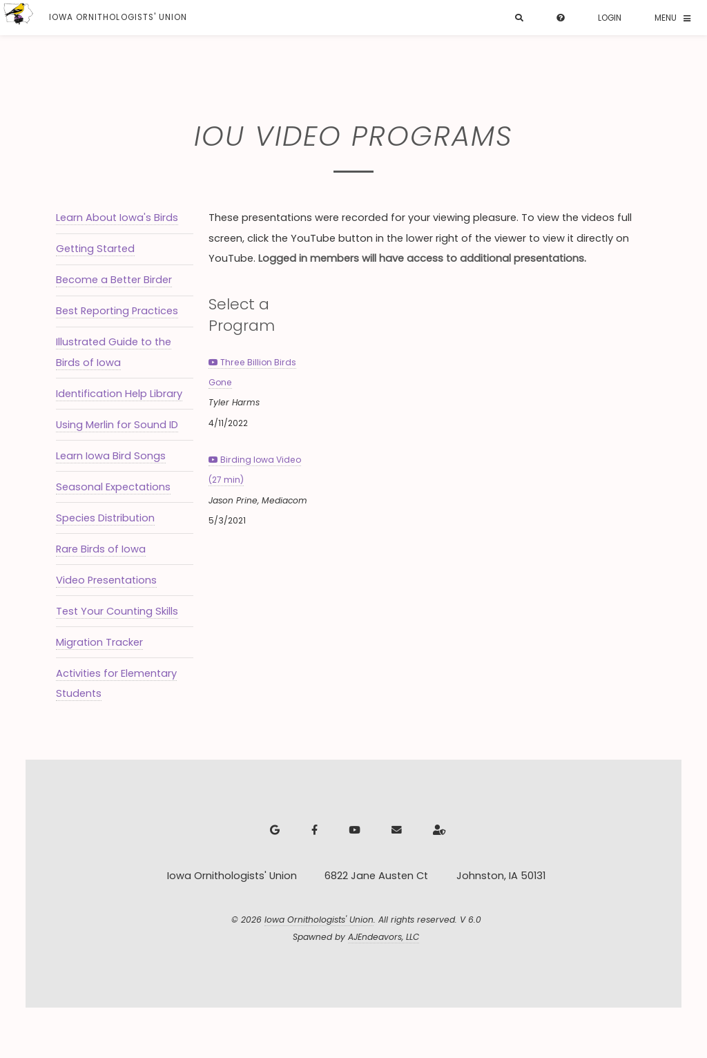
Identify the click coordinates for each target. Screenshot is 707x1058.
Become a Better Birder (114, 280)
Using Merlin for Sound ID (117, 425)
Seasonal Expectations (113, 487)
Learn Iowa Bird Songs (111, 456)
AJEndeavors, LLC (383, 937)
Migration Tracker (99, 642)
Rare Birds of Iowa (101, 549)
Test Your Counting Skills (117, 611)
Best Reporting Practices (117, 311)
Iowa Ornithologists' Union (319, 919)
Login (609, 17)
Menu (666, 17)
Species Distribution (105, 518)
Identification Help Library (119, 394)
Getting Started (95, 249)
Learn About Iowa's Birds (117, 217)
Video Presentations (106, 580)
